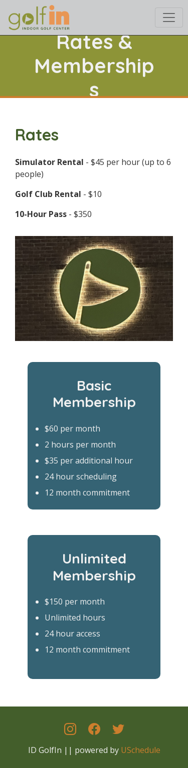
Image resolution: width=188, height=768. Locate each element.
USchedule (140, 750)
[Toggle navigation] (169, 18)
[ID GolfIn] (38, 16)
